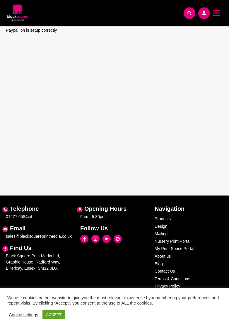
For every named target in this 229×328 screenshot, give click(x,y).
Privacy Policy (167, 286)
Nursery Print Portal (172, 241)
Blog (159, 263)
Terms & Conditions (172, 278)
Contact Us (165, 271)
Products (163, 218)
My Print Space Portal (174, 248)
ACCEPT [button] (53, 314)
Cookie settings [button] (23, 314)
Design (161, 226)
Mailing (161, 233)
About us (163, 256)
